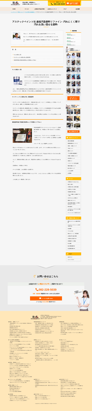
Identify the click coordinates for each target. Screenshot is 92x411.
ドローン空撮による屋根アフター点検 (74, 195)
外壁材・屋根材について (73, 155)
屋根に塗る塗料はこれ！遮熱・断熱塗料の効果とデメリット (46, 350)
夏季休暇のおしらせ (73, 38)
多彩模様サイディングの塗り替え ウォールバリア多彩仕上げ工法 (46, 356)
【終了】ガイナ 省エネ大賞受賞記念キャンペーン (20, 399)
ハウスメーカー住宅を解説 (73, 163)
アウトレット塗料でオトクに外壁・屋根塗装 (18, 397)
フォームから (73, 3)
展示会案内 (70, 206)
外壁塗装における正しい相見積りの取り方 (18, 331)
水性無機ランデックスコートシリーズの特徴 (18, 353)
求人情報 (69, 243)
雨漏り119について (71, 200)
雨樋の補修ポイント (65, 343)
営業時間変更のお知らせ (73, 44)
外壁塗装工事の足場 (65, 346)
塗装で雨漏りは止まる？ (14, 390)
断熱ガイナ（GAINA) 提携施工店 (16, 358)
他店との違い (70, 184)
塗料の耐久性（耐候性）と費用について (43, 353)
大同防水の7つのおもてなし (73, 181)
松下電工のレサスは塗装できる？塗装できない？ (19, 375)
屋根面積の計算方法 (14, 327)
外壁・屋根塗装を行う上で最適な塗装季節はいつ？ (71, 323)
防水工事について (71, 168)
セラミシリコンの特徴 (14, 345)
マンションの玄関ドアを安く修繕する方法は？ (19, 337)
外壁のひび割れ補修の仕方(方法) (67, 394)
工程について (70, 148)
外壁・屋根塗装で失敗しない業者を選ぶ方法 (44, 323)
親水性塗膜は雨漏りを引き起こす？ (68, 381)
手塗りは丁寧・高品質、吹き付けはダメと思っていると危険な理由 (72, 330)
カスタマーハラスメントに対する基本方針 (74, 225)
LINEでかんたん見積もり (73, 197)
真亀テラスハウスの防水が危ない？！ (42, 399)
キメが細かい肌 (17, 54)
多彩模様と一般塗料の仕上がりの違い (42, 347)
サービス (27, 9)
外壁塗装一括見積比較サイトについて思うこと (44, 331)
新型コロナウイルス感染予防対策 (74, 222)
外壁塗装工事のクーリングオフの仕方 (42, 329)
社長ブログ (70, 257)
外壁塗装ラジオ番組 (72, 241)
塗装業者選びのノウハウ (73, 143)
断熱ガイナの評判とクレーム (15, 356)
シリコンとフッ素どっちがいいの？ (42, 352)
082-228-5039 (57, 4)
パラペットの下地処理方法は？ (67, 341)
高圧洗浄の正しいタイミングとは (67, 347)
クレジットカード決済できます (74, 212)
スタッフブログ (71, 259)
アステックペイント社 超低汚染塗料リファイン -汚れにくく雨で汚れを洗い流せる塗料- (21, 348)
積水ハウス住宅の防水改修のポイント (42, 395)
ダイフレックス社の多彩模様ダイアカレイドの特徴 (20, 344)
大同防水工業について (74, 218)
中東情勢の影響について (73, 35)
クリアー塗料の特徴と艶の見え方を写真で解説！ (45, 346)
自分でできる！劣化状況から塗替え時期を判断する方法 (72, 325)
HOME (14, 9)
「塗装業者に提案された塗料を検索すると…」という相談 (46, 361)
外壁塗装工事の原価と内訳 (15, 326)
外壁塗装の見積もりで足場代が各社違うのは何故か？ (20, 332)
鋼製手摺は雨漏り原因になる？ (16, 386)
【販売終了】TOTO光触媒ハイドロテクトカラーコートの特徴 (21, 342)
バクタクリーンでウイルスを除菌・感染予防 (74, 210)
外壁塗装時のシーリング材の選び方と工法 (69, 344)
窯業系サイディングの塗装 (15, 368)
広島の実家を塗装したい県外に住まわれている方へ (74, 203)
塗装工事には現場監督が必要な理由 (42, 328)
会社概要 (78, 9)
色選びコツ (70, 160)
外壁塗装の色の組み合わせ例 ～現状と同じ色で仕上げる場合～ (46, 386)
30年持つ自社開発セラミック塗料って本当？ (44, 343)
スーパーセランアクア (14, 355)
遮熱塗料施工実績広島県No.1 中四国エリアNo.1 (25, 60)
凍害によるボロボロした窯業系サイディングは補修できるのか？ (72, 386)
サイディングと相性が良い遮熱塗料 (22, 57)
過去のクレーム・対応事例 (73, 233)
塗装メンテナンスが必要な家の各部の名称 (69, 326)
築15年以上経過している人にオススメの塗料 (44, 358)
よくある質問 (70, 170)
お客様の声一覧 (73, 131)
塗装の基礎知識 (71, 140)
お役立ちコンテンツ (52, 9)
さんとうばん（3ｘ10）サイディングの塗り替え (19, 367)
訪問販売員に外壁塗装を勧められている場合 (44, 325)
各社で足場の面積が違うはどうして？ (17, 329)
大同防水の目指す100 (72, 238)
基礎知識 (62, 321)
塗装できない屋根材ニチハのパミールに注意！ (19, 373)
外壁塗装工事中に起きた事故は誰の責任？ (43, 332)
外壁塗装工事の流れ (72, 191)
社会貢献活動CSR (71, 248)
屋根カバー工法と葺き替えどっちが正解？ (18, 372)
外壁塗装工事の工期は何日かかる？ (68, 351)
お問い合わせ (73, 98)
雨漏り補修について (72, 165)
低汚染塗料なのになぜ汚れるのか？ (42, 344)
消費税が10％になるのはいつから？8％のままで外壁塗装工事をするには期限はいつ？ (21, 335)
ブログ (64, 9)
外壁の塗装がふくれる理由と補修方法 (68, 382)
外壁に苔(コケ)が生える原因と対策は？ (68, 393)
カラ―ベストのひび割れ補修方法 (16, 370)
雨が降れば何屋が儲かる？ (15, 388)
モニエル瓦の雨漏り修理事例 (15, 391)
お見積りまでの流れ (72, 189)
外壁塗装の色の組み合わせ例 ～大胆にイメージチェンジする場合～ (46, 383)
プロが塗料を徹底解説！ (73, 153)
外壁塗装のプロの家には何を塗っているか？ (44, 341)
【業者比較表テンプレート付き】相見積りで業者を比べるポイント (21, 324)
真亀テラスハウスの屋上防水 (41, 397)
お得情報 (69, 173)
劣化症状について (71, 158)
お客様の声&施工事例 (39, 9)
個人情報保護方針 (71, 246)
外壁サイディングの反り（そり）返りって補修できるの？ (71, 389)
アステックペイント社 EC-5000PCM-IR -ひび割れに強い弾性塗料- (20, 351)
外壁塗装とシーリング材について (67, 349)
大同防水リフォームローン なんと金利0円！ (18, 400)
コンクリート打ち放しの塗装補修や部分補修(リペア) (20, 365)
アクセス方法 (70, 231)
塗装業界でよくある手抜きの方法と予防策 (43, 326)
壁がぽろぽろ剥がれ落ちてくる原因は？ (69, 391)
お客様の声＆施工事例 (72, 236)
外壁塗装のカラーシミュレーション (42, 381)
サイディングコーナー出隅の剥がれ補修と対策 (70, 384)
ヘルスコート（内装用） (14, 359)
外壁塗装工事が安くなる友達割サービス (18, 395)
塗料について (70, 150)
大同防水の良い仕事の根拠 (73, 186)
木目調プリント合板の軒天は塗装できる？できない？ (20, 364)
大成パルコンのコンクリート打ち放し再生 (18, 382)
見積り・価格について (72, 145)
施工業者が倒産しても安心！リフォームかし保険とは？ (72, 332)
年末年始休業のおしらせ (73, 41)
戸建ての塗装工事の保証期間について (68, 328)
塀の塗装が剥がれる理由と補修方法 (68, 396)
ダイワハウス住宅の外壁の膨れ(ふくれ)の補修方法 (20, 381)
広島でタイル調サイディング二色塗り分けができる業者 (21, 376)
